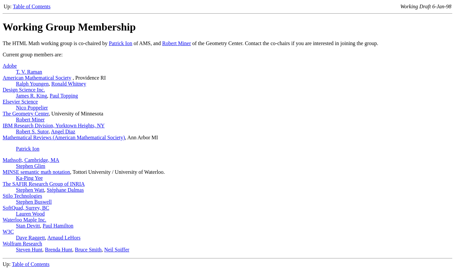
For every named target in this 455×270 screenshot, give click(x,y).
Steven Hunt (29, 249)
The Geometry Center (26, 113)
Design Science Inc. (24, 90)
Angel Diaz (63, 131)
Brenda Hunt (58, 249)
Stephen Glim (30, 166)
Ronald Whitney (68, 84)
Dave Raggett (30, 237)
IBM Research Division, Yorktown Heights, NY (54, 125)
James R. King (31, 96)
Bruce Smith (88, 249)
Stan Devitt (28, 226)
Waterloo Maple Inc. (24, 220)
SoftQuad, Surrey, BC (26, 208)
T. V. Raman (29, 72)
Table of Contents (32, 6)
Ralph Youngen (32, 84)
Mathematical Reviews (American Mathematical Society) (64, 137)
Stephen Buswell (34, 202)
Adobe (10, 66)
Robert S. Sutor (32, 131)
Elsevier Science (20, 101)
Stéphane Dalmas (65, 190)
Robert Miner (176, 43)
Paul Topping (64, 96)
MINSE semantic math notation (36, 172)
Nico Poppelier (32, 107)
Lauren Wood (30, 214)
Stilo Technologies (22, 196)
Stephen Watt (30, 190)
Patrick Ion (120, 43)
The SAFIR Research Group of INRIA (44, 184)
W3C (8, 232)
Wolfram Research (22, 243)
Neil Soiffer (116, 249)
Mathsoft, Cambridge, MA (31, 160)
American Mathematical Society (37, 78)
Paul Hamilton (57, 226)
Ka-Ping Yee (29, 178)
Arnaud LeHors (64, 237)
